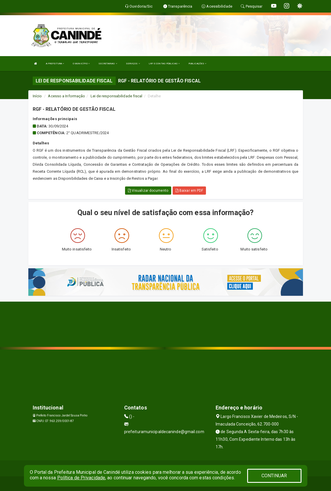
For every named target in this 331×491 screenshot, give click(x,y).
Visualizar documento (148, 191)
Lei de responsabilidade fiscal (117, 96)
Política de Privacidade (81, 477)
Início (37, 96)
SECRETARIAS (107, 63)
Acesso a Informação (66, 96)
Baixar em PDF (189, 191)
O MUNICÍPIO (81, 63)
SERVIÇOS (133, 63)
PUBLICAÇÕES (197, 63)
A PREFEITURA (55, 63)
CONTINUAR (274, 475)
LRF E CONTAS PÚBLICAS (164, 63)
